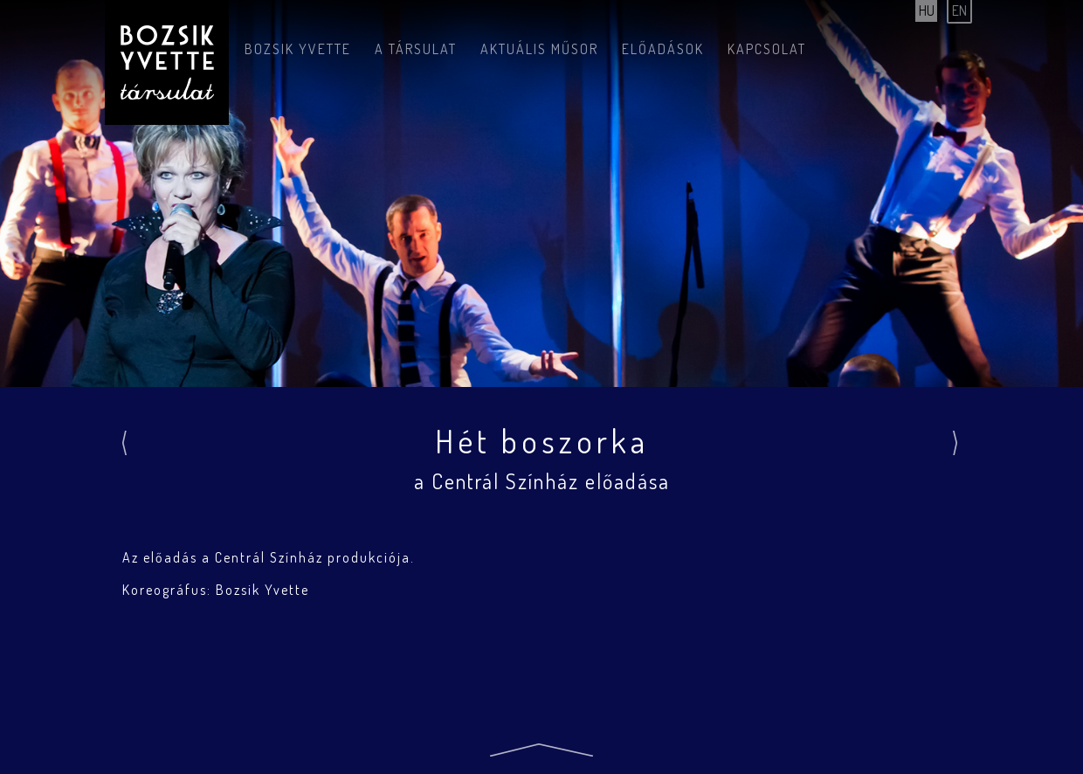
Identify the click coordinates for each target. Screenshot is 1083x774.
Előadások (663, 49)
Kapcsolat (767, 49)
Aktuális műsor (539, 49)
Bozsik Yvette (298, 49)
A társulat (416, 49)
